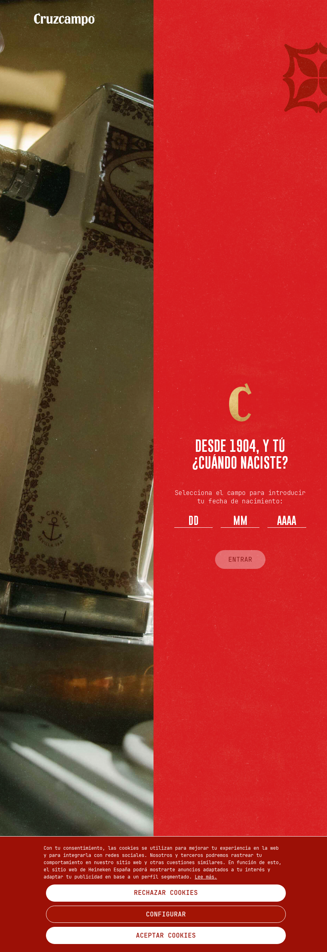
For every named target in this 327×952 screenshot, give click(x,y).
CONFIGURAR (166, 914)
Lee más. (206, 877)
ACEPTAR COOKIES (166, 935)
